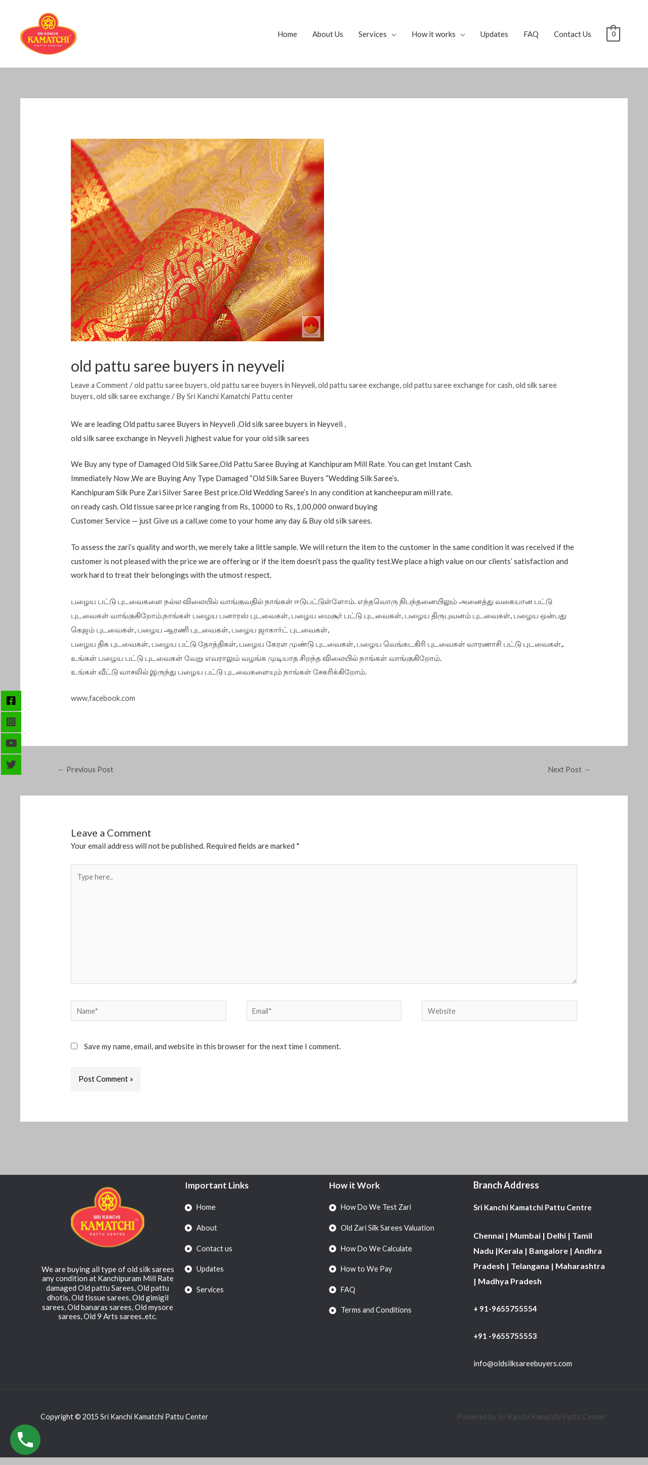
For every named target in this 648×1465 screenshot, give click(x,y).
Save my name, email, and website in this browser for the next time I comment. (212, 1053)
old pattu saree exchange (369, 384)
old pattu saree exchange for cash (471, 384)
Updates (494, 33)
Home (287, 33)
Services (372, 33)
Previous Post (86, 769)
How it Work (355, 1192)
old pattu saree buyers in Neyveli (269, 384)
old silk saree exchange (135, 396)
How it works (434, 33)
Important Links (217, 1192)
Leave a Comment (100, 384)
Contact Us (572, 33)
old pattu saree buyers (173, 384)
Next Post (568, 769)
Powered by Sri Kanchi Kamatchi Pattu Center (530, 1424)
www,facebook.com (103, 697)
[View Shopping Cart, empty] (613, 33)
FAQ (531, 33)
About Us (327, 33)
